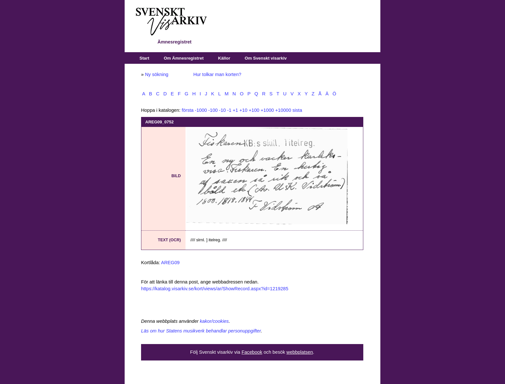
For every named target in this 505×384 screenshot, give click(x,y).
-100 (213, 110)
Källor (224, 58)
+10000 (283, 110)
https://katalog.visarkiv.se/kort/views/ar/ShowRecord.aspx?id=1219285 (214, 288)
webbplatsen (299, 352)
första (188, 110)
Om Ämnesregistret (184, 58)
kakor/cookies (214, 321)
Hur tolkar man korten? (217, 74)
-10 (222, 110)
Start (144, 58)
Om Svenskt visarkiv (266, 58)
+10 (243, 110)
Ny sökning (156, 74)
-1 (229, 110)
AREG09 (170, 262)
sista (297, 110)
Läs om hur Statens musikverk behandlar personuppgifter (201, 330)
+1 (235, 110)
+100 (254, 110)
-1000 (201, 110)
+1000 (267, 110)
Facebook (252, 352)
